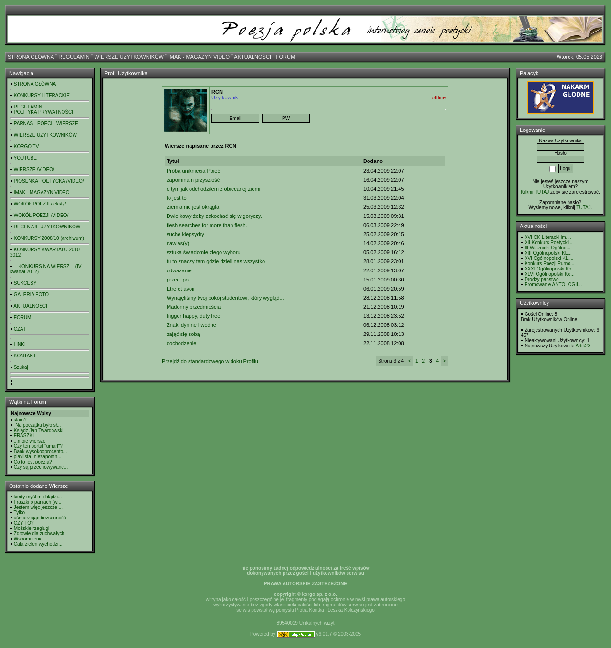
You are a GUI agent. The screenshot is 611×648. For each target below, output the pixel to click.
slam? (20, 419)
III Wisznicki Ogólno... (547, 247)
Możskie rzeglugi (31, 528)
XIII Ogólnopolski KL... (548, 253)
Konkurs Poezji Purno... (550, 263)
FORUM (285, 57)
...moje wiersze (30, 440)
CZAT (20, 329)
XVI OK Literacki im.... (548, 237)
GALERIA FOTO (31, 294)
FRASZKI (24, 435)
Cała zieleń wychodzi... (38, 544)
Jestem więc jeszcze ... (38, 507)
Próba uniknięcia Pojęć (193, 170)
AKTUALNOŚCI (252, 57)
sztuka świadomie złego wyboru (204, 252)
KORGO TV (26, 146)
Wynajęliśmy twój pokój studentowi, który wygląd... (225, 298)
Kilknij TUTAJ (535, 191)
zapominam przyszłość (193, 180)
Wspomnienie (28, 538)
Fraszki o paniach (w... (37, 502)
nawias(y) (178, 243)
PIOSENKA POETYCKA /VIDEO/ (49, 181)
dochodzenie (181, 343)
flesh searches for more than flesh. (207, 225)
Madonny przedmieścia (194, 307)
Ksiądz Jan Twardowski (38, 430)
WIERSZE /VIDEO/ (34, 169)
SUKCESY (25, 283)
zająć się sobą (183, 334)
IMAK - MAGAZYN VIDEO (199, 57)
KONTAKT (25, 355)
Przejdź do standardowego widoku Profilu (210, 361)
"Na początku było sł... (37, 425)
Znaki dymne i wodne (191, 325)
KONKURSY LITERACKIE (42, 95)
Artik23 (582, 345)
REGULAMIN (73, 57)
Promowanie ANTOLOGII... (553, 284)
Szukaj (21, 367)
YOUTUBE (25, 158)
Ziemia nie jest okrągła (193, 207)
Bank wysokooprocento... (40, 451)
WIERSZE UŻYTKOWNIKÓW (129, 57)
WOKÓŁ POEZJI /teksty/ (40, 203)
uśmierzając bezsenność (40, 517)
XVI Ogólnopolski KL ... (549, 258)
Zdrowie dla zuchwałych (39, 533)
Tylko (19, 512)
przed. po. (178, 279)
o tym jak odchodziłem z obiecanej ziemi (213, 189)
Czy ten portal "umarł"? (38, 446)
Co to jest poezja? (33, 461)
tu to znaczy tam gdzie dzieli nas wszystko (216, 261)
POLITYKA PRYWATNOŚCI (43, 112)
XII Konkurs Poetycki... (549, 242)
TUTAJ (583, 207)
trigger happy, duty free (193, 316)
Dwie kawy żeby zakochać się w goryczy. (214, 216)
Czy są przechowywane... (41, 467)
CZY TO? (24, 523)
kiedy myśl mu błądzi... (38, 496)
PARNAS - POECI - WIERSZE (46, 123)
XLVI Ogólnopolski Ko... (550, 274)
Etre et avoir (181, 289)
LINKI (20, 344)
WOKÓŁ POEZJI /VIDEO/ (41, 215)
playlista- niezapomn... (38, 456)
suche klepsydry (185, 234)
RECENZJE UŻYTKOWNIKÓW (47, 226)
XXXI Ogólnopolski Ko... (550, 268)
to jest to (177, 198)
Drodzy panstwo (542, 279)
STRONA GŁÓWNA (31, 57)
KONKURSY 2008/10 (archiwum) (49, 238)
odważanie (179, 270)
